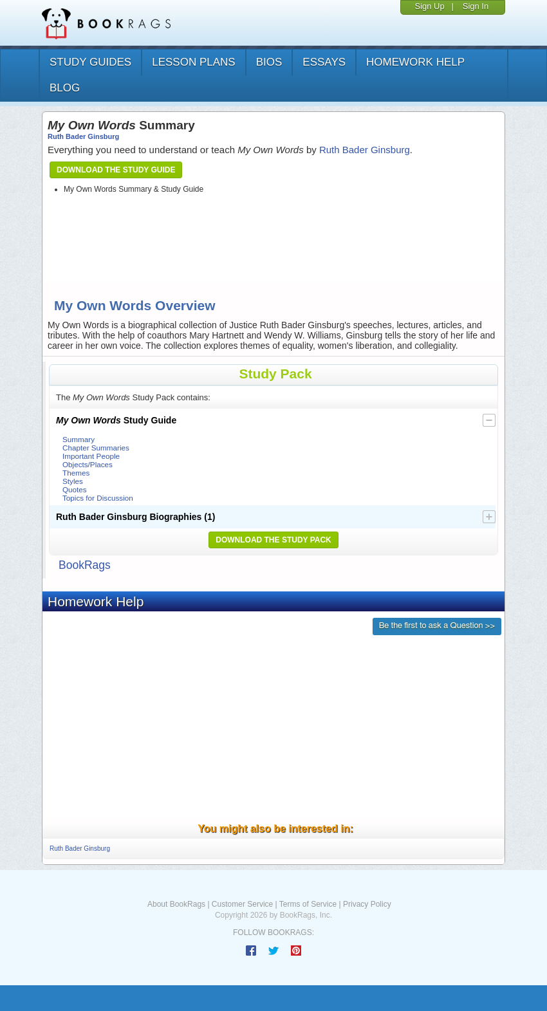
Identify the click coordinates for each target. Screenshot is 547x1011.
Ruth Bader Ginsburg (83, 136)
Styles (72, 481)
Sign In (475, 6)
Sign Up (429, 6)
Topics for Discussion (97, 498)
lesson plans (193, 62)
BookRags (85, 565)
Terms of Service (308, 904)
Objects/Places (87, 464)
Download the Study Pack (273, 539)
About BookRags (176, 904)
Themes (75, 472)
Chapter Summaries (95, 447)
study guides (90, 62)
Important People (91, 456)
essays (324, 62)
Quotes (74, 489)
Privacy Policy (367, 904)
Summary (78, 439)
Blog (65, 88)
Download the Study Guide (116, 169)
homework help (415, 62)
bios (269, 62)
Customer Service (242, 904)
